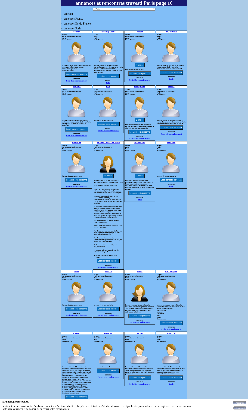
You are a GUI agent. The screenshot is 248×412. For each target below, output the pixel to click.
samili (140, 271)
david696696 (171, 32)
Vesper (140, 32)
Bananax (108, 333)
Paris (108, 82)
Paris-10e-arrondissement (108, 130)
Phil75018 (76, 142)
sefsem (76, 32)
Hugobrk (77, 87)
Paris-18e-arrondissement (76, 81)
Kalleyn (76, 333)
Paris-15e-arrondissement (139, 138)
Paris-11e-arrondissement (76, 315)
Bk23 (76, 271)
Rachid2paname (108, 32)
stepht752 (171, 333)
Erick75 (108, 271)
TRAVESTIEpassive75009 (108, 142)
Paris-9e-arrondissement (108, 267)
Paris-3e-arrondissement (171, 329)
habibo (140, 333)
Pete (108, 87)
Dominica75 (139, 142)
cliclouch (171, 142)
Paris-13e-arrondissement (76, 136)
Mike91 (171, 87)
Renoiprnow (139, 87)
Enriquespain (171, 271)
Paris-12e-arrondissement (108, 377)
